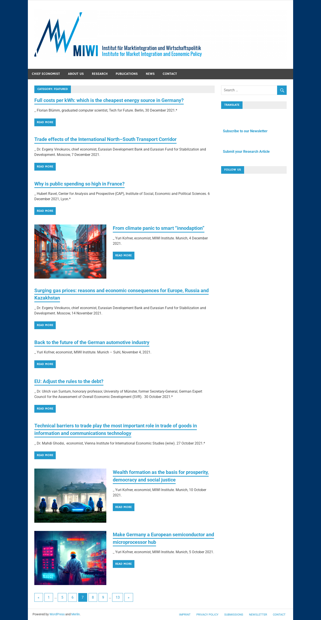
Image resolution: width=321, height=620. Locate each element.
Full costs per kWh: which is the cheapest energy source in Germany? (117, 100)
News (150, 74)
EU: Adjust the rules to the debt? (72, 381)
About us (76, 74)
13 (118, 597)
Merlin (75, 614)
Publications (127, 74)
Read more (45, 122)
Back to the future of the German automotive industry (98, 342)
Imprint (185, 614)
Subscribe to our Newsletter (244, 131)
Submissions (233, 614)
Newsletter (258, 614)
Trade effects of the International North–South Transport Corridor (113, 139)
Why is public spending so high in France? (84, 184)
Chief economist (46, 74)
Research (100, 74)
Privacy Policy (207, 614)
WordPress (57, 614)
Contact (170, 74)
